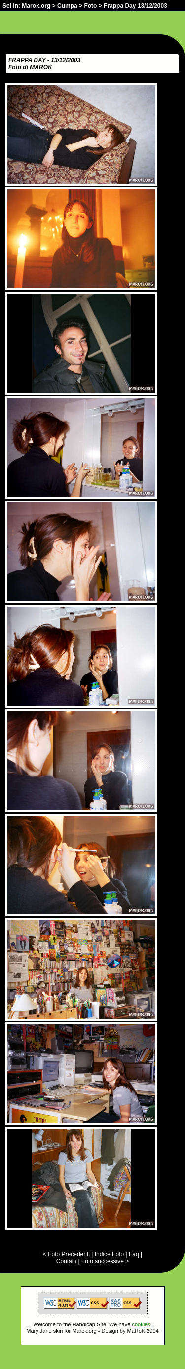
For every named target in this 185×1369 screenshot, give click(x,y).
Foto (90, 5)
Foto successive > (105, 1261)
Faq (134, 1254)
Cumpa (67, 5)
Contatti (66, 1261)
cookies (141, 1324)
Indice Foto (109, 1254)
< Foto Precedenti (66, 1254)
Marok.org (36, 5)
